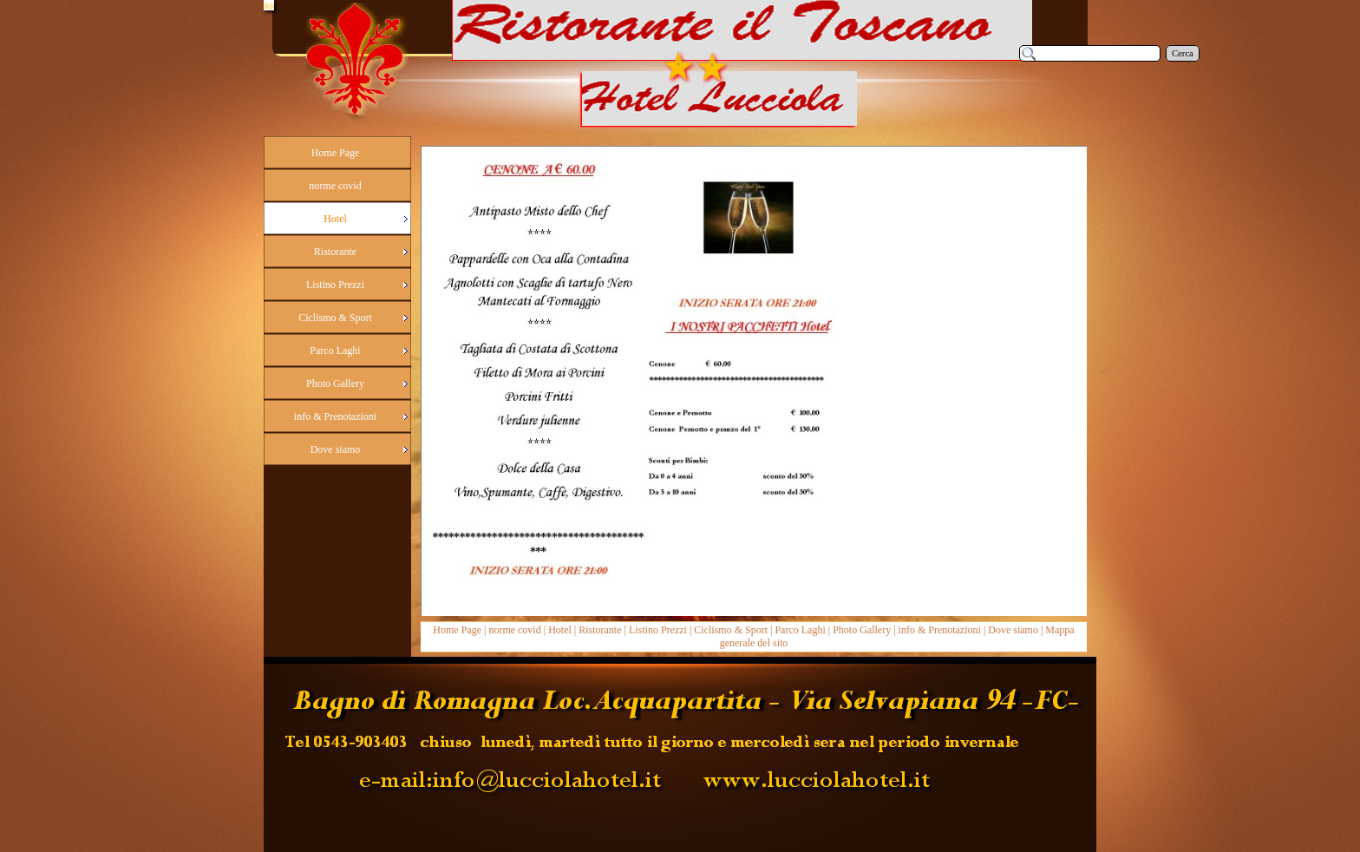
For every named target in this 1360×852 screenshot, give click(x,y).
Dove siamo (1013, 630)
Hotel (560, 630)
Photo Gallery (862, 630)
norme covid (514, 630)
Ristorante (600, 630)
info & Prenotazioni (940, 630)
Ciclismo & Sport (731, 630)
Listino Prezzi (658, 630)
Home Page (457, 630)
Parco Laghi (800, 630)
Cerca (1182, 53)
